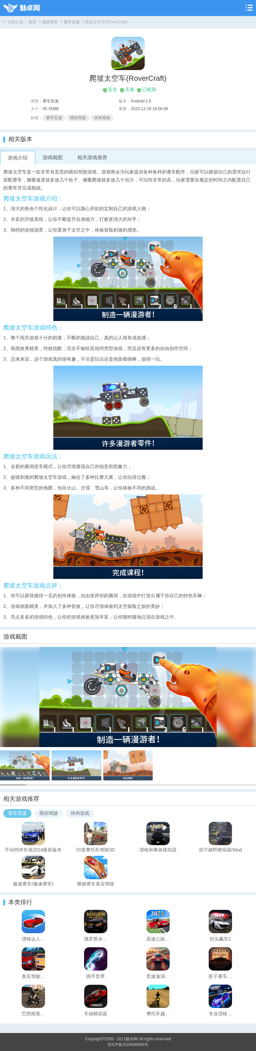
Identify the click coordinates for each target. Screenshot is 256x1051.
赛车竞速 (72, 22)
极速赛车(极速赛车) (33, 883)
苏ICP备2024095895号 (128, 1044)
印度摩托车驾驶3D (95, 849)
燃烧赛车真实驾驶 (95, 883)
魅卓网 (132, 1039)
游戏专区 (50, 22)
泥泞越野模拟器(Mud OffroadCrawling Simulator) (220, 849)
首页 (32, 22)
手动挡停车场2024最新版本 (33, 849)
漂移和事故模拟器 (158, 849)
